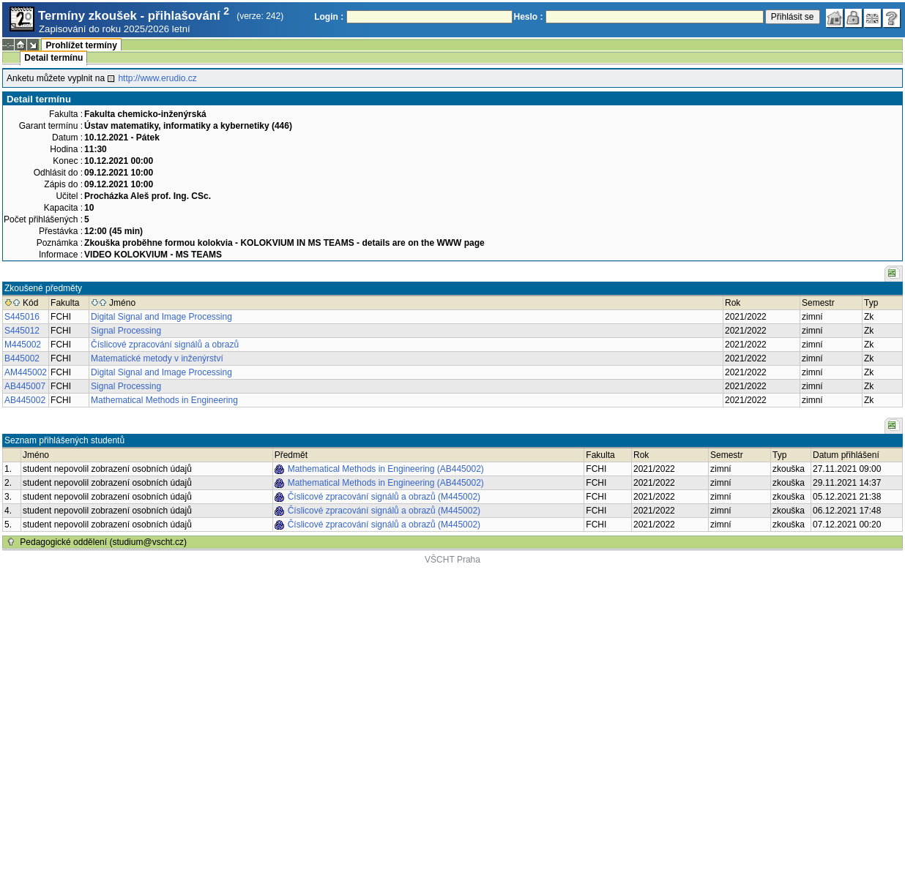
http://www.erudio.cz (157, 78)
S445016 (22, 317)
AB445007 (24, 386)
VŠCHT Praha (452, 560)
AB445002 (24, 400)
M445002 (22, 344)
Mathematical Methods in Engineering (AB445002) (386, 469)
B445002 (22, 358)
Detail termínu (53, 58)
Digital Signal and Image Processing (161, 317)
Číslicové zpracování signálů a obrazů (165, 344)
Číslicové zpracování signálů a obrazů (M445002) (384, 497)
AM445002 (25, 372)
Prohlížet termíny (80, 45)
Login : (328, 17)
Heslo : (528, 17)
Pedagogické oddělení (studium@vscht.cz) (103, 542)
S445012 (22, 331)
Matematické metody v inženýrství (157, 358)
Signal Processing (126, 331)
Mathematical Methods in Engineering (164, 400)
